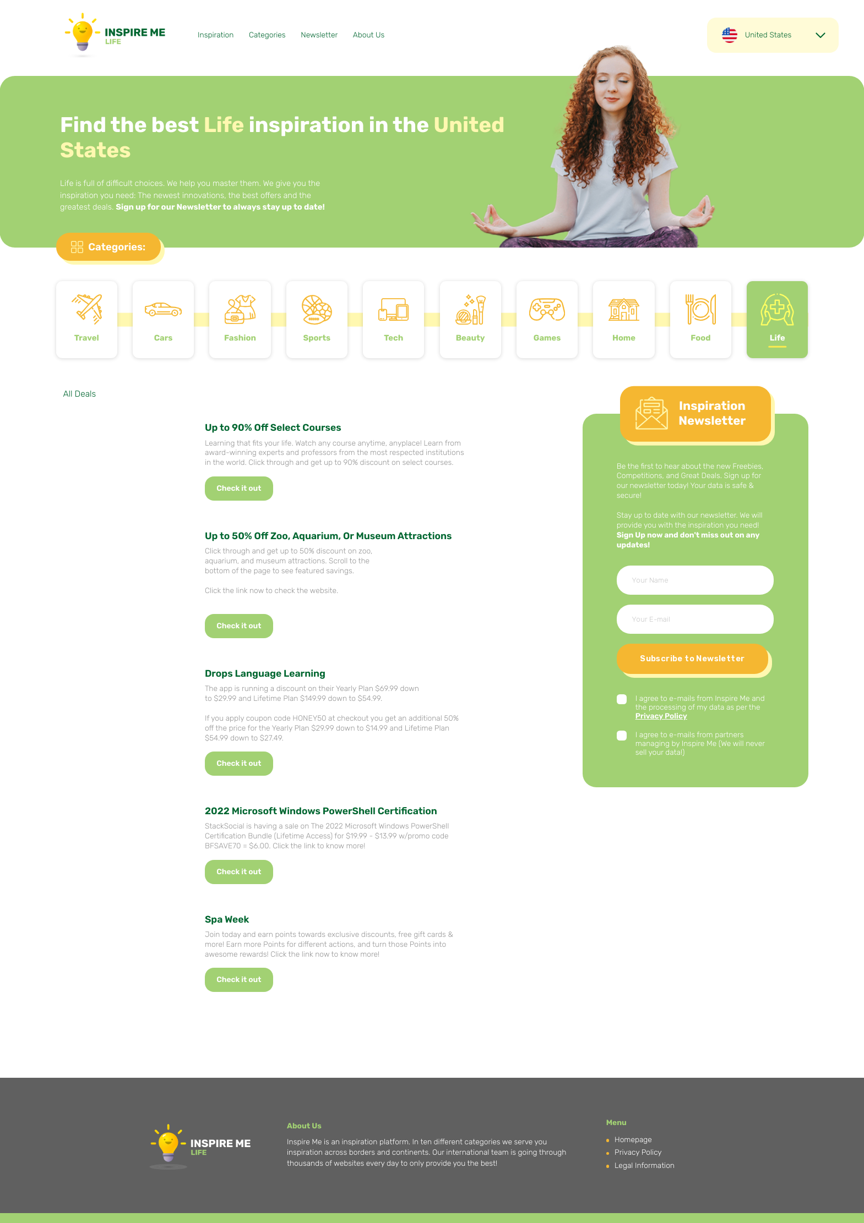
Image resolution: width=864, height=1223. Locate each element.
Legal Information (645, 1165)
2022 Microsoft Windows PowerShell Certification (321, 811)
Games (547, 338)
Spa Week (227, 919)
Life (777, 338)
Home (623, 338)
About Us (368, 35)
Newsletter (319, 35)
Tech (393, 338)
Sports (317, 338)
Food (700, 338)
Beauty (470, 338)
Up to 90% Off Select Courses (273, 428)
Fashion (240, 338)
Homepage (633, 1140)
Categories (267, 35)
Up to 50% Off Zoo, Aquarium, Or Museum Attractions (328, 536)
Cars (163, 338)
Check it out (238, 488)
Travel (86, 338)
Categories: (116, 247)
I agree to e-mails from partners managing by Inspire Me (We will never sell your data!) (700, 744)
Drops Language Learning (265, 673)
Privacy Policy (661, 716)
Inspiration (215, 35)
